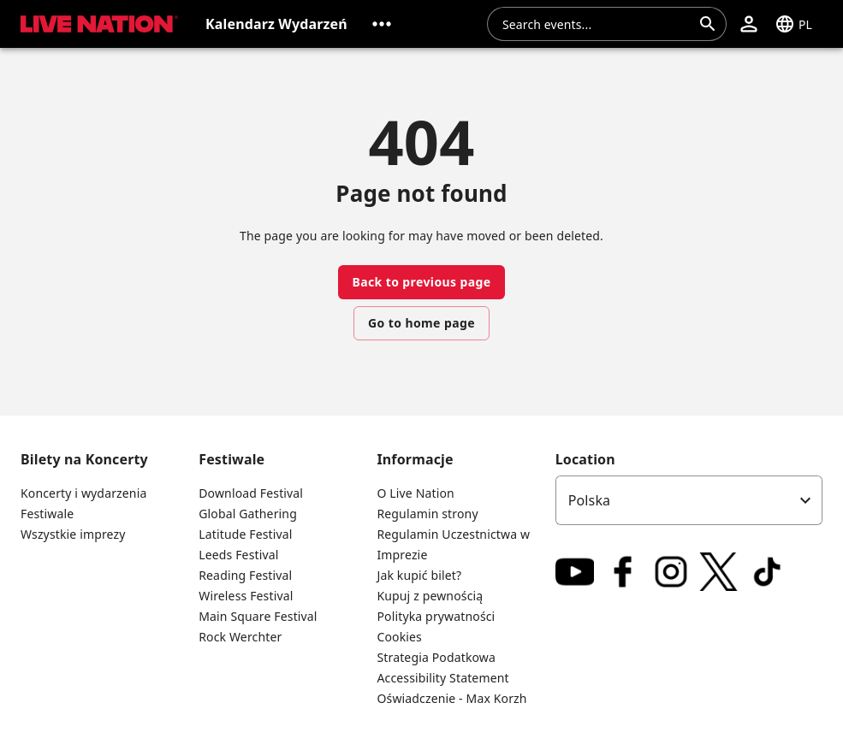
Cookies (399, 637)
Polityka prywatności (436, 616)
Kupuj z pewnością (430, 596)
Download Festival (251, 493)
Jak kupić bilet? (419, 575)
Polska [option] (589, 500)
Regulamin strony (427, 513)
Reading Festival (245, 575)
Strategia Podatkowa (436, 657)
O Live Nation (415, 493)
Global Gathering (248, 513)
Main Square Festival (258, 616)
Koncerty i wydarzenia (83, 493)
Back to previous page (421, 282)
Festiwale (47, 513)
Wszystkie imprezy (73, 534)
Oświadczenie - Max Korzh (451, 698)
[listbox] (689, 500)
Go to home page (421, 323)
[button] (382, 24)
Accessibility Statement (442, 678)
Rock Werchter (240, 637)
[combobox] (597, 23)
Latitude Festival (245, 534)
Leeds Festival (238, 554)
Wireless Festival (246, 596)
